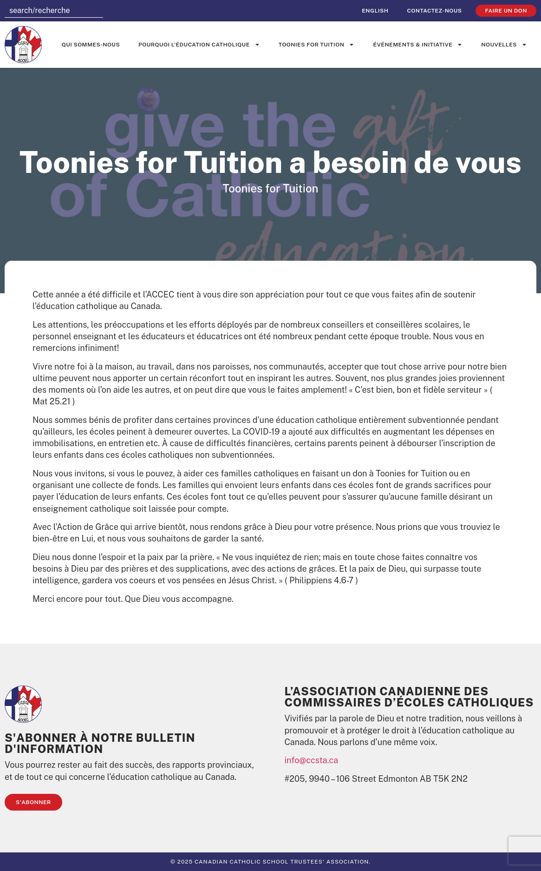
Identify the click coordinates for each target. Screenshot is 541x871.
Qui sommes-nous (91, 44)
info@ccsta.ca (312, 760)
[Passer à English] (375, 10)
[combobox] (54, 11)
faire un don (506, 10)
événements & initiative (418, 44)
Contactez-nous (434, 10)
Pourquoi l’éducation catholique (199, 44)
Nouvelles (504, 44)
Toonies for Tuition (317, 44)
